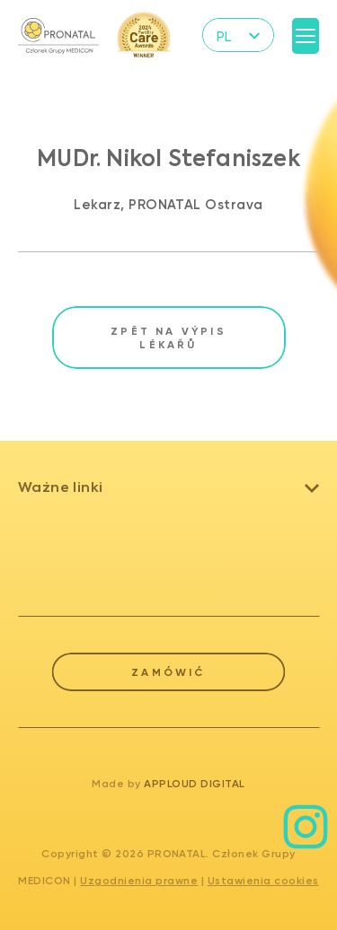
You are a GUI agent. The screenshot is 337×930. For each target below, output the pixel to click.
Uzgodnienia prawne (139, 880)
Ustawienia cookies (263, 880)
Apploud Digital (194, 783)
